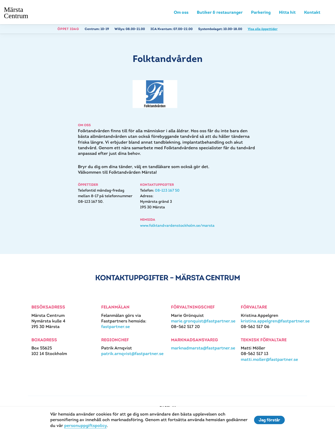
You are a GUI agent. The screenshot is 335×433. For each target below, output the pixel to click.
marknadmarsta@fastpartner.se (203, 348)
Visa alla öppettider (263, 29)
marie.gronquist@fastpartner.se (203, 321)
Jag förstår (269, 420)
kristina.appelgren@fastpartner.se (275, 321)
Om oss (181, 12)
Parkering (261, 12)
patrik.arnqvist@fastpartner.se (132, 353)
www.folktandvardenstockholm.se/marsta (177, 225)
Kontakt (312, 12)
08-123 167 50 (167, 190)
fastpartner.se (115, 326)
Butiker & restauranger (220, 12)
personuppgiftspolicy (85, 425)
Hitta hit (287, 12)
